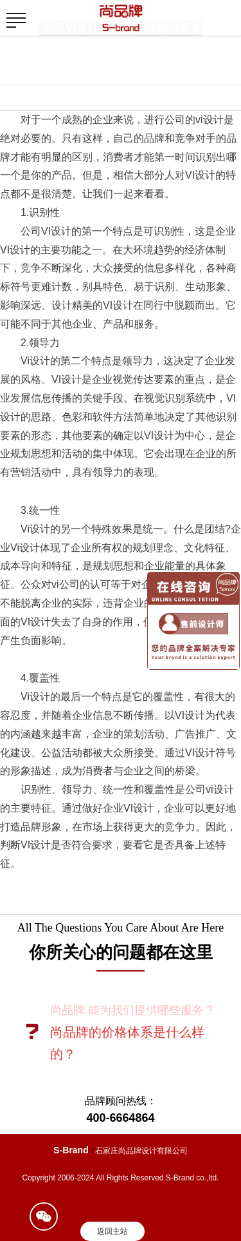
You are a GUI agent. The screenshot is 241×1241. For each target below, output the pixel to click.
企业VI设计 (128, 808)
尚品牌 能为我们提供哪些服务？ (132, 1010)
